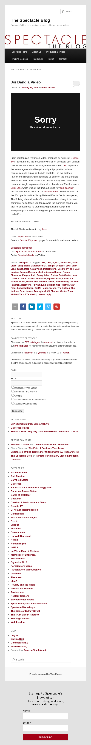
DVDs (51, 59)
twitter (66, 353)
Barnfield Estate (19, 480)
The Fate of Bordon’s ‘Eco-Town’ (51, 444)
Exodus (15, 525)
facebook (28, 353)
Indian (65, 278)
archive (48, 342)
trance (29, 291)
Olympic (18, 396)
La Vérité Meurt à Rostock (25, 551)
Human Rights (18, 543)
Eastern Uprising (28, 272)
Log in (14, 635)
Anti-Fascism (18, 476)
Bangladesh (24, 266)
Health (14, 539)
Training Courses (20, 59)
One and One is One (44, 281)
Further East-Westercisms (63, 275)
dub (72, 269)
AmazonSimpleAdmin (35, 650)
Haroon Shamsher (37, 278)
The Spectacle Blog (30, 20)
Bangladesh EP (38, 266)
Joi (64, 165)
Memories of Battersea (23, 554)
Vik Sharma (53, 291)
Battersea (16, 483)
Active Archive (19, 472)
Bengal (51, 266)
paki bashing (62, 281)
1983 (43, 262)
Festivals (16, 528)
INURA (14, 547)
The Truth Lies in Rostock (25, 614)
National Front (51, 191)
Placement (16, 577)
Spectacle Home (19, 52)
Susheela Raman (24, 288)
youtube (42, 353)
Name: (14, 370)
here (44, 229)
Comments (19, 642)
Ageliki (55, 262)
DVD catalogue (32, 342)
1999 (48, 262)
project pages (21, 346)
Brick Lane (16, 188)
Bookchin (16, 498)
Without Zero (17, 294)
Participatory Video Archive (26, 569)
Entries (17, 639)
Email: (14, 378)
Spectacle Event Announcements (30, 399)
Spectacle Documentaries (29, 251)
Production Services (55, 52)
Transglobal (40, 291)
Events (14, 521)
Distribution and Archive (25, 391)
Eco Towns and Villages (24, 517)
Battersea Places (20, 427)
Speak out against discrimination (29, 603)
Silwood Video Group (22, 599)
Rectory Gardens (20, 596)
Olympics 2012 (19, 562)
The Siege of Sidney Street (25, 611)
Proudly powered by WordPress (45, 674)
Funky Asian (43, 275)
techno (52, 288)
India (58, 278)
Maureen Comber (20, 444)
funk (33, 275)
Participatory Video (21, 566)
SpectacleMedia (26, 255)
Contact (62, 59)
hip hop (51, 278)
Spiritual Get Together (58, 285)
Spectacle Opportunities (25, 404)
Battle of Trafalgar (20, 495)
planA (14, 581)
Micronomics (18, 558)
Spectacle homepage (21, 247)
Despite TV (22, 236)
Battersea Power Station (25, 388)
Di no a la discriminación (24, 509)
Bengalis (60, 266)
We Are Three (66, 291)
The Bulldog (64, 288)
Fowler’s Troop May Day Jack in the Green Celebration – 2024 (44, 431)
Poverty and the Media (23, 584)
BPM (68, 266)
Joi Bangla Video (26, 82)
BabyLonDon (48, 87)
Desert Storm (49, 269)
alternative (66, 262)
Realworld (26, 285)
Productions (17, 592)
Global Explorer (19, 278)
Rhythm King (39, 285)
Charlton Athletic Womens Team (28, 502)
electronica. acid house (49, 272)
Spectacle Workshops (23, 607)
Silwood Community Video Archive (30, 424)
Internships (38, 59)
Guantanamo (18, 532)
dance (20, 269)
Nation (29, 281)
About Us (36, 52)
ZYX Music (30, 294)
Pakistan (74, 281)
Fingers (26, 275)
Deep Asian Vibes (33, 269)
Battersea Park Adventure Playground (31, 487)
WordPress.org (19, 646)
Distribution (17, 513)
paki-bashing (66, 188)
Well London (18, 622)
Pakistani (15, 285)
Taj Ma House (41, 288)
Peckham (16, 573)
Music (22, 281)
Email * (27, 722)
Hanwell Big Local (20, 536)
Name (26, 710)
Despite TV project (28, 240)
